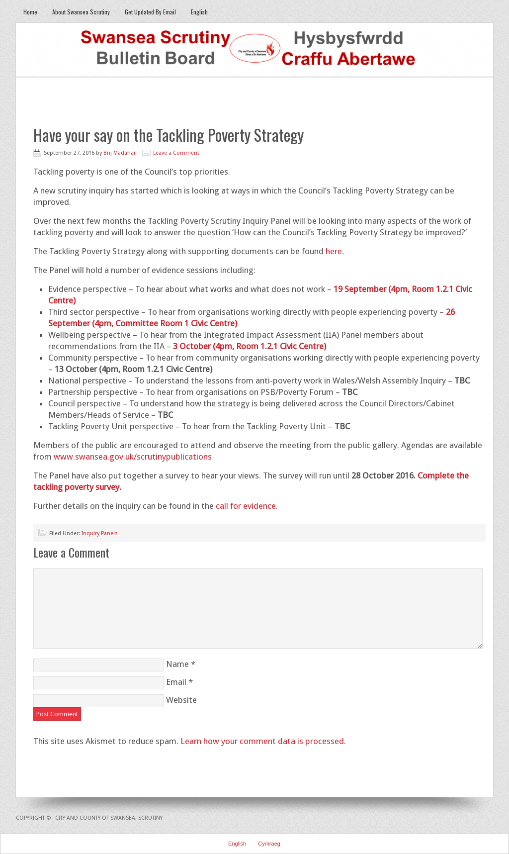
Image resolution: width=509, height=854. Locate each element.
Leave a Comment (176, 153)
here (334, 251)
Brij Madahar (119, 153)
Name (177, 664)
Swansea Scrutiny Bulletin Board (254, 50)
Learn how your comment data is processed (262, 741)
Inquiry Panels (100, 533)
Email (176, 682)
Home (30, 11)
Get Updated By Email (150, 11)
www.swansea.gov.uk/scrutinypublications (133, 457)
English (195, 11)
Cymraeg (269, 844)
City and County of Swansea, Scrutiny (109, 818)
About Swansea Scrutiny (81, 11)
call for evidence (246, 506)
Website (181, 700)
